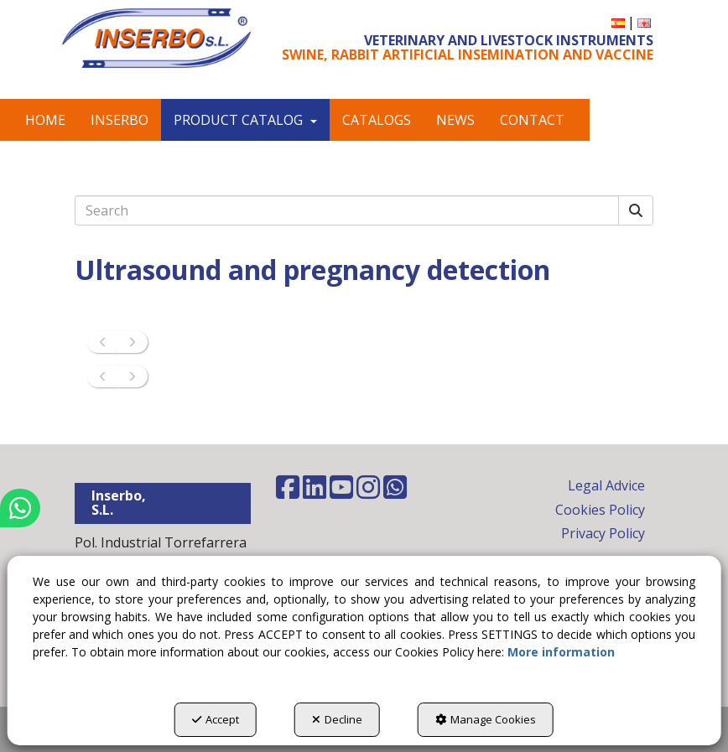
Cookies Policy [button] (600, 509)
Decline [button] (337, 719)
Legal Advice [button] (606, 485)
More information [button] (561, 652)
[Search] (635, 210)
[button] (156, 38)
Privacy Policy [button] (603, 533)
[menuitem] (618, 22)
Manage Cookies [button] (485, 719)
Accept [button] (215, 719)
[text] (347, 210)
